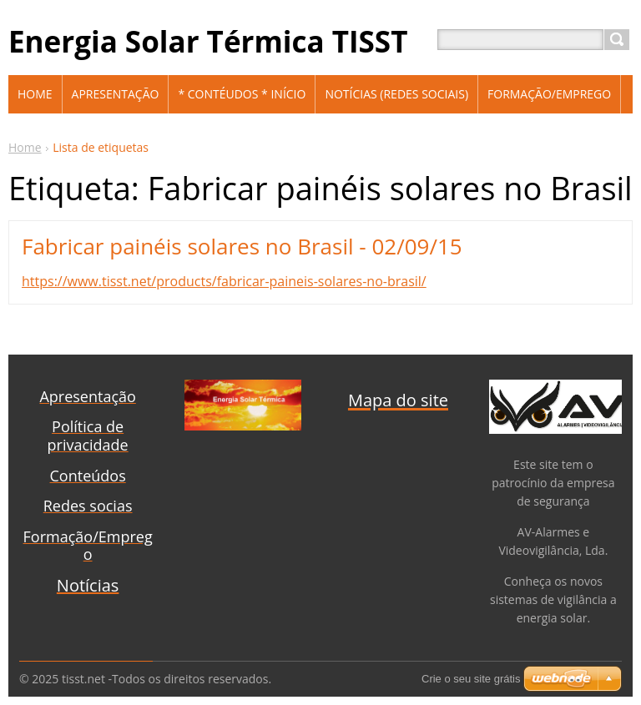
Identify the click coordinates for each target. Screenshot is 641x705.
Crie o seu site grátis (471, 678)
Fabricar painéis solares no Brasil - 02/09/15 (242, 246)
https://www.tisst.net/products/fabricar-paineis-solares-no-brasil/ (224, 281)
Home (25, 147)
